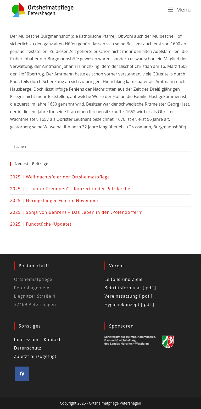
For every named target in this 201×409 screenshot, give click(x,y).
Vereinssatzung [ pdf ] (128, 296)
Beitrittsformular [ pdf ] (130, 288)
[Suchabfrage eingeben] (100, 146)
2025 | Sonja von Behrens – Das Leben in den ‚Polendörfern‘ (76, 212)
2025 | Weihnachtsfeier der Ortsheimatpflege (60, 177)
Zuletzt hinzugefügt (35, 356)
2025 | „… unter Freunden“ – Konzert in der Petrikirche (70, 189)
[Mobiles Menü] (179, 9)
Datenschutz (27, 348)
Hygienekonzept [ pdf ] (129, 304)
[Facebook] (22, 374)
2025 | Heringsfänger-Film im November (54, 200)
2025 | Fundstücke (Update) (40, 224)
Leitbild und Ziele (123, 279)
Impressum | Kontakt (37, 339)
